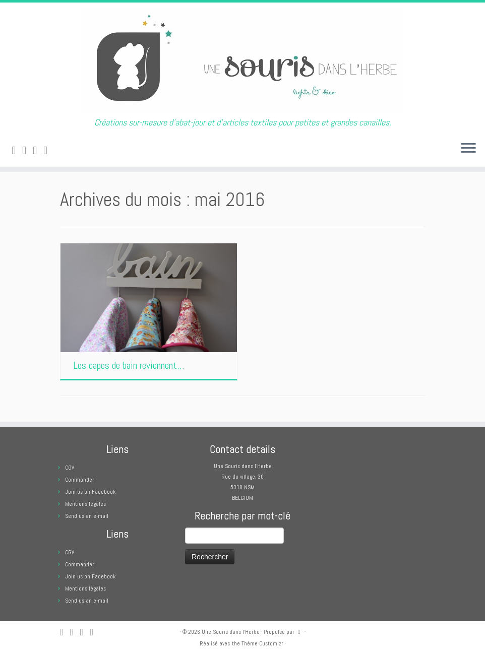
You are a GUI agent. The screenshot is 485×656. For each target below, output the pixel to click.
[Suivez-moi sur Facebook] (38, 150)
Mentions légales (85, 503)
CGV (69, 467)
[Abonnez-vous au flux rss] (17, 150)
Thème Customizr (262, 643)
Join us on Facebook (90, 491)
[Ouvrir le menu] (468, 148)
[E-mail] (27, 150)
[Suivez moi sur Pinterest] (48, 150)
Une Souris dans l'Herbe (231, 631)
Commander (79, 479)
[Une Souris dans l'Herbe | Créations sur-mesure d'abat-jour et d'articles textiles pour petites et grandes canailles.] (242, 60)
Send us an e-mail (86, 515)
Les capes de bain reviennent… (128, 365)
